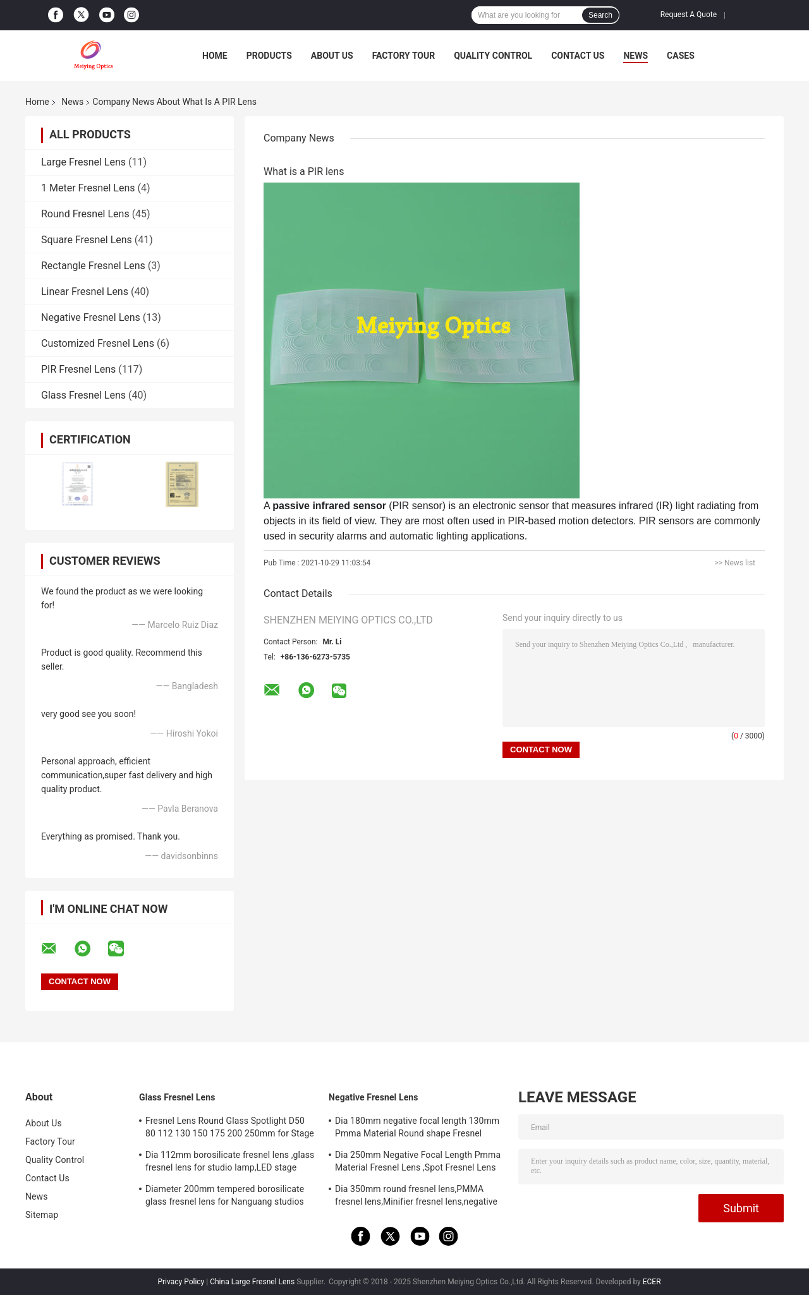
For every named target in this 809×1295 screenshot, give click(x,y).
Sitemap (41, 1215)
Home (215, 56)
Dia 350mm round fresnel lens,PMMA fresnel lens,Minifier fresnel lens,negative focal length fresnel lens (416, 1197)
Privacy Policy (180, 1281)
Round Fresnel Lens (85, 214)
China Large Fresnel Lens (252, 1281)
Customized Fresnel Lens (97, 343)
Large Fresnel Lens (83, 162)
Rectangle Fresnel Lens (93, 266)
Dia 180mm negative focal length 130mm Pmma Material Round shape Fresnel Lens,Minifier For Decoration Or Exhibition (417, 1129)
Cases (681, 56)
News (635, 56)
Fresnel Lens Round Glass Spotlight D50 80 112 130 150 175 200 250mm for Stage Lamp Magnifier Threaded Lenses (229, 1129)
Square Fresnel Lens (86, 240)
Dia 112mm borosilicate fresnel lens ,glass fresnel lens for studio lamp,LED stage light (229, 1163)
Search (600, 15)
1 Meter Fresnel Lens (88, 188)
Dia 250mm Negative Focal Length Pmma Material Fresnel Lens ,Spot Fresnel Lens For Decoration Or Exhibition (418, 1163)
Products (269, 56)
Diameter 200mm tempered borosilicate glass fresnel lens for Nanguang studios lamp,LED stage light (224, 1197)
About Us (332, 56)
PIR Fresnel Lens (78, 369)
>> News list (734, 562)
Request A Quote (688, 14)
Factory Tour (403, 56)
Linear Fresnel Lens (84, 292)
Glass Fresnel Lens (83, 395)
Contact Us (577, 56)
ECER (652, 1281)
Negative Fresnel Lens (90, 317)
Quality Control (493, 56)
